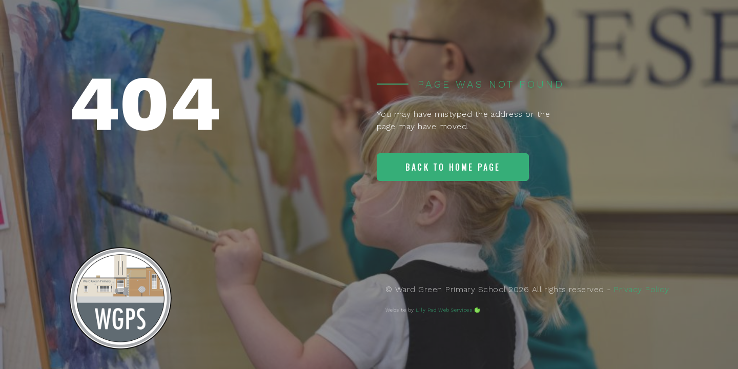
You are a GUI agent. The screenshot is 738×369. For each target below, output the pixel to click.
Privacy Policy (641, 289)
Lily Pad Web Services (444, 310)
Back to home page (452, 167)
